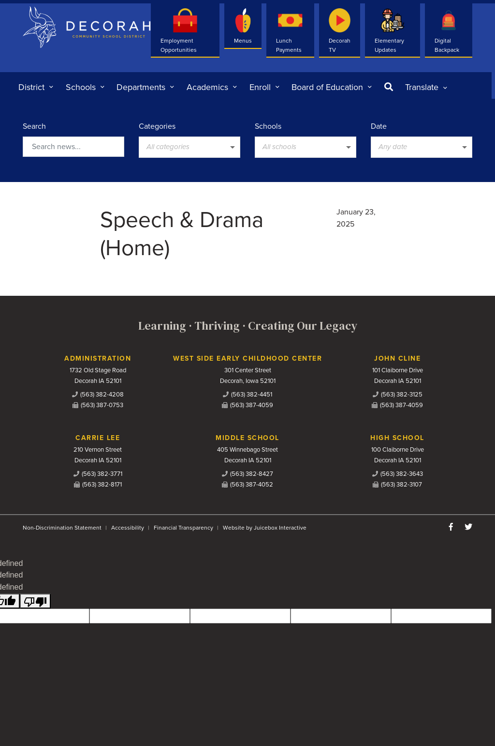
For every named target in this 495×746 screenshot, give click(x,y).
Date (379, 126)
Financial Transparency (183, 527)
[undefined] (35, 601)
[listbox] (426, 87)
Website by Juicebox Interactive (264, 527)
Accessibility (127, 527)
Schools (268, 126)
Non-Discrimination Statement (62, 527)
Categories (157, 126)
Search (34, 126)
